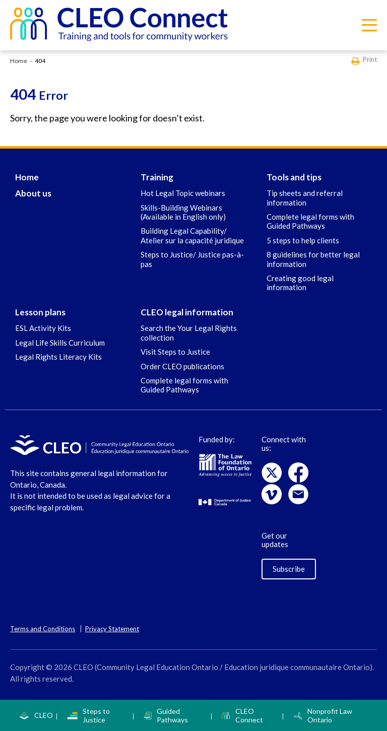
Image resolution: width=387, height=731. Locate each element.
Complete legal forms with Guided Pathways (310, 221)
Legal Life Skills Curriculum (60, 342)
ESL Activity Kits (43, 328)
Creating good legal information (300, 283)
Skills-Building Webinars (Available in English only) (183, 212)
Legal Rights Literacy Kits (58, 356)
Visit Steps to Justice (175, 351)
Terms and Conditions (42, 629)
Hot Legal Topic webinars (183, 192)
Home (18, 60)
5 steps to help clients (303, 240)
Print (364, 60)
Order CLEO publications (182, 366)
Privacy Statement (112, 629)
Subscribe (289, 568)
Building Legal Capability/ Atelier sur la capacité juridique (192, 235)
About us (33, 193)
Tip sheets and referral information (305, 197)
